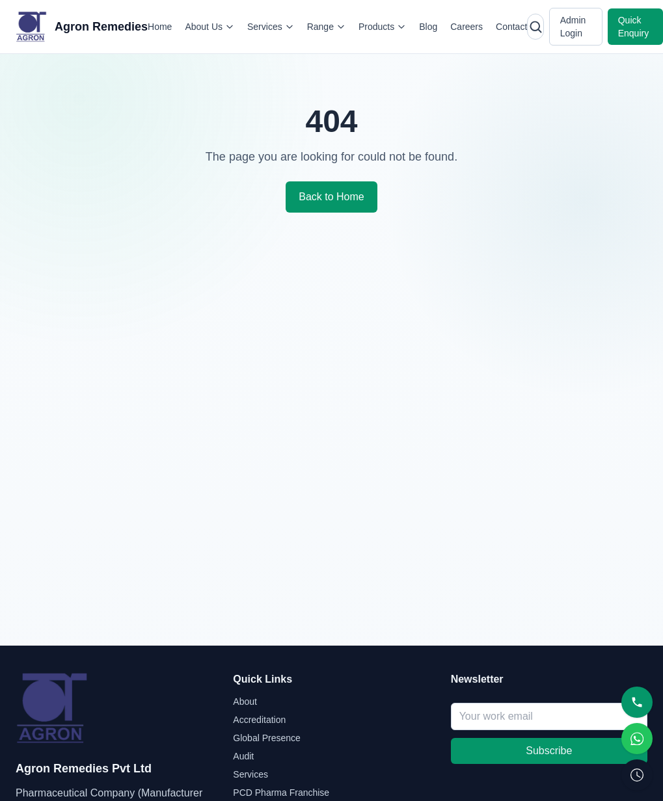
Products (382, 26)
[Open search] (535, 27)
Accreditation (259, 720)
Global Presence (267, 738)
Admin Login (573, 26)
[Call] (637, 702)
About (245, 701)
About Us (209, 26)
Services (270, 26)
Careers (466, 26)
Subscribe (549, 750)
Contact (511, 26)
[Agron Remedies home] (82, 26)
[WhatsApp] (637, 738)
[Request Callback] (637, 775)
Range (326, 26)
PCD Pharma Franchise (281, 792)
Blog (428, 26)
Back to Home (331, 196)
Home (160, 26)
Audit (243, 756)
